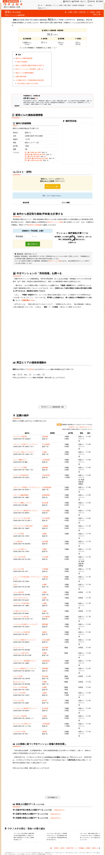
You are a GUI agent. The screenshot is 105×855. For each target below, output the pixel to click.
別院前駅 (45, 436)
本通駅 (44, 534)
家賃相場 (82, 5)
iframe (73, 71)
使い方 (41, 5)
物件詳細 (91, 1)
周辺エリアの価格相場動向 (24, 73)
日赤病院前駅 (46, 487)
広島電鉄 (28, 158)
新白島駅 (45, 541)
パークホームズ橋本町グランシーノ (25, 708)
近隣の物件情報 (20, 76)
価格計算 (67, 1)
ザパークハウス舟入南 (21, 617)
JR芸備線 (92, 12)
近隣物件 (99, 1)
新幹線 (27, 154)
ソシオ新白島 (17, 541)
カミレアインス (18, 647)
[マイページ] (20, 1)
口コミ (83, 1)
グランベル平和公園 (20, 687)
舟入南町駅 (46, 444)
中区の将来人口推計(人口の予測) (27, 83)
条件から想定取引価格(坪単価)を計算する (29, 65)
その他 (90, 5)
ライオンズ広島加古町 (21, 475)
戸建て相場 (67, 5)
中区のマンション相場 (54, 222)
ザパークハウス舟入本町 (21, 518)
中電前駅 (45, 569)
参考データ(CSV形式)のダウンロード (80, 427)
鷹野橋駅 (45, 467)
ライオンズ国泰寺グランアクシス (24, 668)
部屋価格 (75, 1)
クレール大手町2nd (20, 549)
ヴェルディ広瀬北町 (20, 436)
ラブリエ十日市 (18, 700)
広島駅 (98, 12)
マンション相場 (57, 5)
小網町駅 (45, 526)
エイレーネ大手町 (19, 693)
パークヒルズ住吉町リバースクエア (25, 624)
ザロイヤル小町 (18, 569)
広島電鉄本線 (37, 158)
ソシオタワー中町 (19, 731)
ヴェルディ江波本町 (20, 716)
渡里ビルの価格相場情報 (23, 58)
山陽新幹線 (35, 154)
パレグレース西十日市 (21, 653)
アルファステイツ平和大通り (23, 526)
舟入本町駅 (46, 518)
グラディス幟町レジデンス (22, 503)
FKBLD (15, 584)
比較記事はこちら (28, 300)
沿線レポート (43, 8)
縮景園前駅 (46, 495)
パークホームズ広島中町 (21, 632)
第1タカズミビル (19, 682)
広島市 (76, 12)
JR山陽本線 (32, 160)
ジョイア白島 (17, 676)
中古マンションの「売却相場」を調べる (29, 69)
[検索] (5, 1)
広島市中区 (82, 12)
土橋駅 (44, 603)
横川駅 (44, 700)
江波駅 (44, 452)
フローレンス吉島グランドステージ (25, 444)
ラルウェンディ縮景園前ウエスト (24, 661)
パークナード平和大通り (21, 603)
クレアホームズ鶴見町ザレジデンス (25, 510)
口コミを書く (52, 186)
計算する (33, 244)
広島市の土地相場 (34, 225)
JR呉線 (30, 156)
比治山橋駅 (46, 510)
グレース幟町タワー (20, 460)
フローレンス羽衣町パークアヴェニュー (27, 487)
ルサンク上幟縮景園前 (21, 495)
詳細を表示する (59, 810)
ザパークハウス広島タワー (22, 724)
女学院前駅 (46, 460)
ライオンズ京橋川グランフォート (24, 640)
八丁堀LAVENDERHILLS (21, 611)
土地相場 (74, 5)
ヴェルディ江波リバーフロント (24, 452)
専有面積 (19, 236)
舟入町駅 (45, 557)
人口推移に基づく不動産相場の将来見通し (30, 80)
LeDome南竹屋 (18, 592)
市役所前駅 (46, 475)
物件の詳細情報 (22, 62)
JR (87, 12)
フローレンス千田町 (20, 467)
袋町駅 (44, 632)
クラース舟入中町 (19, 557)
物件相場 (48, 5)
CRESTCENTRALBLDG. (20, 598)
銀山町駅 (45, 503)
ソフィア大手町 (18, 534)
